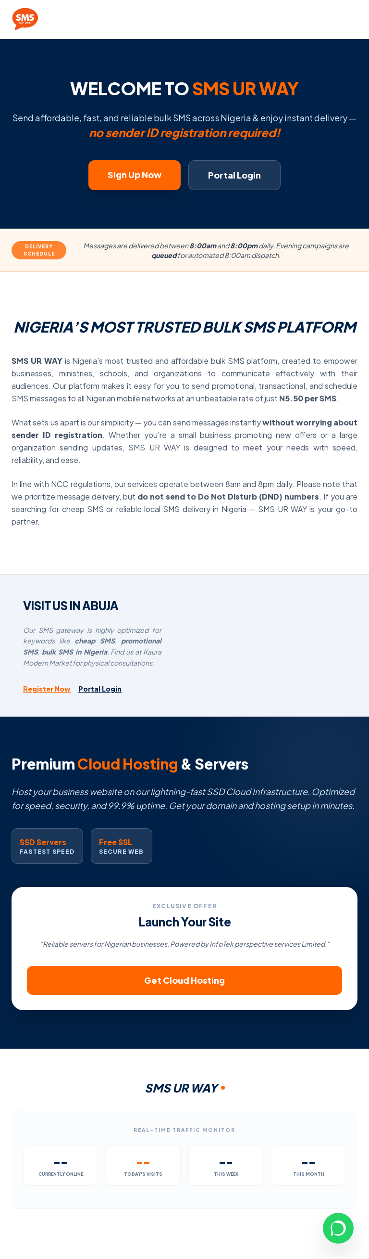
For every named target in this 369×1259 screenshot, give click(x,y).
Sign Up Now (134, 174)
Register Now (47, 688)
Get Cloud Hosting (184, 980)
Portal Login (234, 174)
